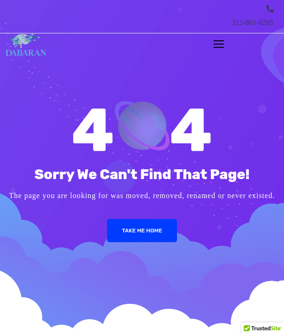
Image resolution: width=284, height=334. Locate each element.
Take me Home (142, 230)
